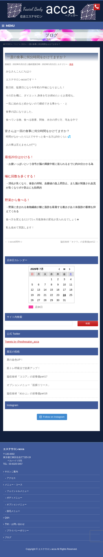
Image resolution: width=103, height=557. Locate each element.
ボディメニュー (14, 497)
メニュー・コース (13, 484)
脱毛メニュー (13, 511)
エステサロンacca (47, 549)
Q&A (7, 517)
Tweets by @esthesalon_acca (22, 341)
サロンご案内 (11, 471)
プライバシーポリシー (18, 530)
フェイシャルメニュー (18, 491)
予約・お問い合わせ (15, 524)
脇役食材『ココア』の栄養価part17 (27, 376)
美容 (71, 64)
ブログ (8, 537)
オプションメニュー (17, 504)
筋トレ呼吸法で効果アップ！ (23, 368)
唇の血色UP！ (15, 359)
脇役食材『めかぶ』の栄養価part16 (27, 393)
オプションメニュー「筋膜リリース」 (28, 385)
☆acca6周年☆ (13, 241)
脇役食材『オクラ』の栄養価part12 (79, 241)
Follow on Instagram (52, 416)
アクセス (11, 478)
